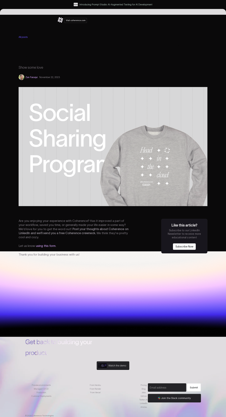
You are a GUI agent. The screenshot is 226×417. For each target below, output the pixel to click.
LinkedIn (143, 403)
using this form (46, 245)
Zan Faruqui (31, 77)
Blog (144, 389)
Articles (144, 407)
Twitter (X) (143, 399)
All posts (23, 37)
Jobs (144, 392)
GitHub (144, 396)
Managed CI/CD (41, 389)
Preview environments (41, 385)
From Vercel (95, 392)
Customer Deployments (41, 396)
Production (41, 392)
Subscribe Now (184, 246)
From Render (95, 389)
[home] (60, 20)
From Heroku (95, 385)
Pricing (144, 385)
